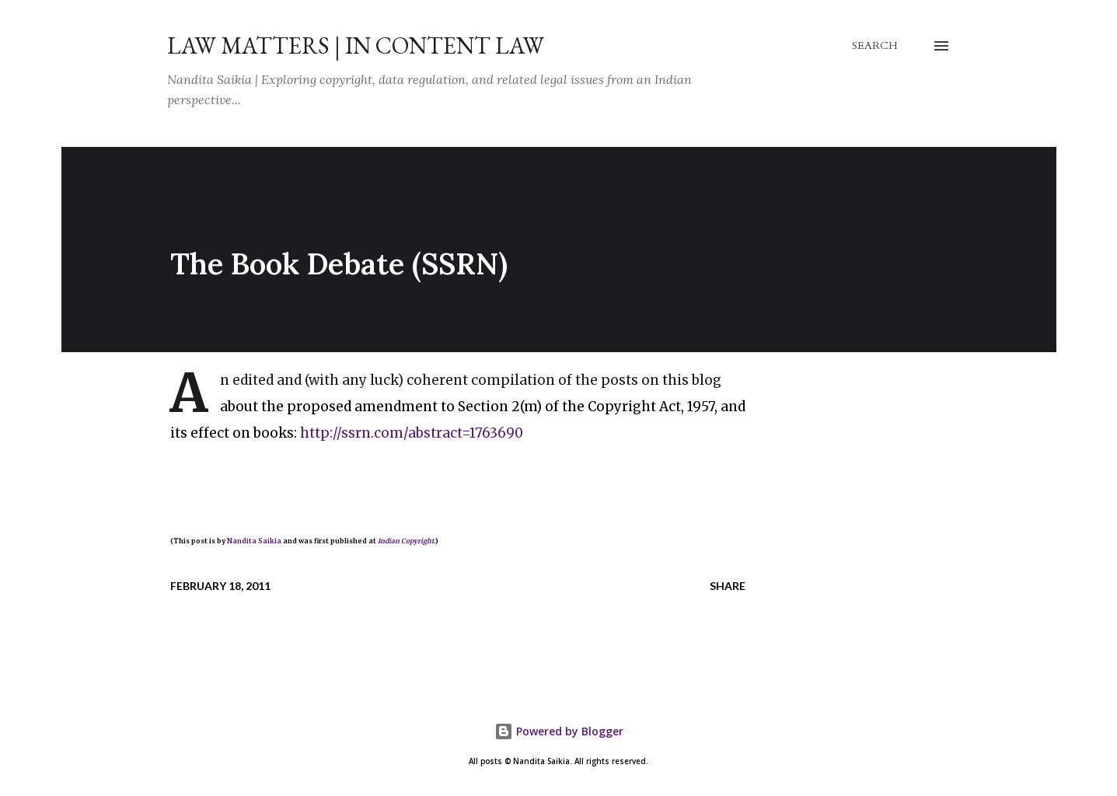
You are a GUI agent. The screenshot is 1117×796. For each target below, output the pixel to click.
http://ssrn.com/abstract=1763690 (411, 433)
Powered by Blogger (558, 731)
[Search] (875, 46)
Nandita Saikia (254, 541)
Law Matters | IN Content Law (355, 45)
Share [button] (727, 585)
